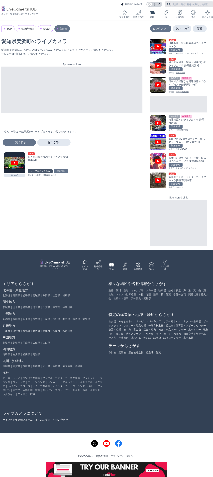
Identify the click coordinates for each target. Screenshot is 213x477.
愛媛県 (26, 354)
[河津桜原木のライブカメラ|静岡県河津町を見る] (178, 123)
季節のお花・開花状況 (185, 294)
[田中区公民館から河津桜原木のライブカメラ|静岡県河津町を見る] (178, 85)
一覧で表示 (19, 142)
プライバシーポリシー (122, 456)
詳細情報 (61, 171)
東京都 (56, 307)
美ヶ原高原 (174, 333)
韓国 (37, 390)
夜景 (178, 290)
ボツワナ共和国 (31, 378)
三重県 (6, 330)
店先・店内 (149, 329)
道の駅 (147, 337)
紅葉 (168, 294)
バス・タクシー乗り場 (188, 321)
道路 (152, 14)
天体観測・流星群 (141, 298)
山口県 (46, 342)
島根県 (16, 342)
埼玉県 (36, 307)
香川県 (16, 354)
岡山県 (26, 342)
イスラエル (86, 382)
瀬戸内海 (161, 333)
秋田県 (46, 295)
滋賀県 (16, 330)
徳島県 (6, 354)
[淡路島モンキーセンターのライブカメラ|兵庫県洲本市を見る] (178, 181)
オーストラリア (11, 378)
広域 (32, 394)
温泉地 (149, 352)
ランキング (182, 28)
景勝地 (122, 352)
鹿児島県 (68, 366)
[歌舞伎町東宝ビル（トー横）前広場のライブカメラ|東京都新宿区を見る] (178, 161)
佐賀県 (16, 366)
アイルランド (70, 382)
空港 (125, 290)
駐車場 (162, 290)
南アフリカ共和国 (23, 390)
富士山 (137, 329)
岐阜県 (66, 319)
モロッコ (25, 386)
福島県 (66, 295)
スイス (76, 390)
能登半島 (201, 333)
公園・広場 (114, 329)
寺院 (148, 294)
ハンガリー (54, 382)
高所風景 (188, 337)
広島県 (36, 342)
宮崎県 (56, 366)
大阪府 (36, 330)
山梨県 (46, 319)
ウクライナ (9, 394)
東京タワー (194, 329)
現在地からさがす (131, 4)
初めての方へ (85, 456)
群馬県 (26, 307)
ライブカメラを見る (40, 171)
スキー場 (151, 290)
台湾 (85, 390)
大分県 (46, 366)
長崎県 (26, 366)
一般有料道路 (155, 325)
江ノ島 (119, 333)
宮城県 (36, 295)
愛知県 (46, 28)
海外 (193, 14)
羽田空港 (188, 333)
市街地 (112, 352)
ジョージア (19, 382)
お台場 (112, 321)
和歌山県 (68, 330)
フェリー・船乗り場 (134, 325)
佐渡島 (169, 325)
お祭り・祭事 (120, 298)
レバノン (13, 386)
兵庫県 (46, 330)
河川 (166, 14)
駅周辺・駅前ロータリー (167, 337)
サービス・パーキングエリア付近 (154, 321)
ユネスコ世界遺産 (126, 294)
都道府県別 (138, 14)
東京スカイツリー (176, 329)
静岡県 (76, 319)
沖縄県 (79, 366)
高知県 (36, 354)
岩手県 (26, 295)
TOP (9, 28)
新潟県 (6, 319)
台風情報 (180, 14)
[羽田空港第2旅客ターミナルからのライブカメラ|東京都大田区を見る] (178, 142)
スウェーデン (62, 390)
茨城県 (6, 307)
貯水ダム (136, 337)
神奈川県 (68, 307)
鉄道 (170, 290)
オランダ (58, 386)
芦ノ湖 (112, 337)
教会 (160, 329)
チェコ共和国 (72, 378)
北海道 (6, 295)
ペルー (91, 386)
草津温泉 (123, 337)
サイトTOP (124, 14)
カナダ (59, 378)
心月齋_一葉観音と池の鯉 (45, 175)
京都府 (26, 330)
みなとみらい (125, 321)
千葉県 (46, 307)
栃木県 (16, 307)
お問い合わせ (60, 419)
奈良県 (56, 330)
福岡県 (6, 366)
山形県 (56, 295)
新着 (199, 28)
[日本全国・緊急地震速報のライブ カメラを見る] (178, 47)
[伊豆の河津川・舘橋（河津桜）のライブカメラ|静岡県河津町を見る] (178, 66)
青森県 (16, 295)
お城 (110, 294)
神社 (140, 294)
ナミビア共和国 (41, 386)
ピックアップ (161, 28)
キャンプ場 (137, 290)
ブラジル (48, 378)
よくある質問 (42, 419)
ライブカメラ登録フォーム (18, 419)
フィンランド (90, 378)
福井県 (36, 319)
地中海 (127, 329)
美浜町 (63, 28)
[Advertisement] (71, 90)
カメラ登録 (207, 14)
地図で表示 (54, 142)
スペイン (48, 390)
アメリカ (23, 394)
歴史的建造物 (135, 352)
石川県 (26, 319)
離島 (155, 294)
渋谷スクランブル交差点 (139, 333)
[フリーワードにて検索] (168, 4)
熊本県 (36, 366)
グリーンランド (36, 382)
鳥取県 (6, 342)
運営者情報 (101, 456)
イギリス (95, 390)
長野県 (56, 319)
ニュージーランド (75, 386)
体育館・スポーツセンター (191, 325)
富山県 (16, 319)
